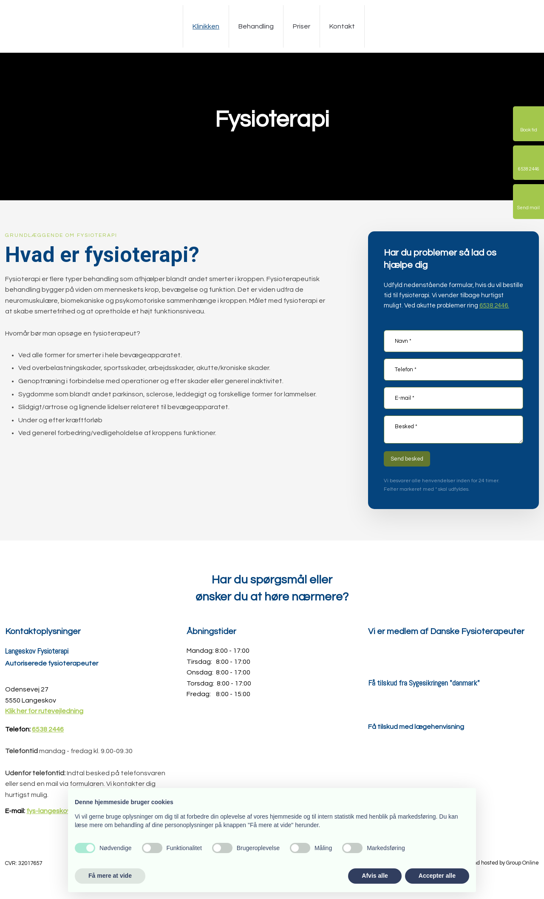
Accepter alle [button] (437, 875)
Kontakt (342, 26)
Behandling (256, 26)
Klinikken (206, 26)
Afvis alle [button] (375, 875)
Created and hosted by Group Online (493, 863)
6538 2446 (48, 729)
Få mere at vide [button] (110, 875)
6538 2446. (494, 305)
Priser (301, 26)
